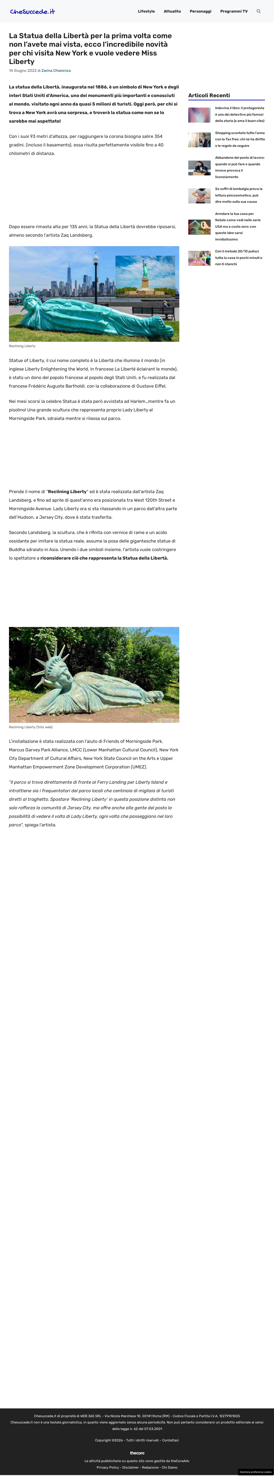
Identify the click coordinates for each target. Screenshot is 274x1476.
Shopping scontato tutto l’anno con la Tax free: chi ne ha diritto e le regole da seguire (240, 139)
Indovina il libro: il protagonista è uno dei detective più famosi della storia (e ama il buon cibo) (239, 114)
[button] (258, 11)
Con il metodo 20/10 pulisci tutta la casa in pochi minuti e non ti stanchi (238, 257)
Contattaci (170, 1440)
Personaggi (200, 11)
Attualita (172, 11)
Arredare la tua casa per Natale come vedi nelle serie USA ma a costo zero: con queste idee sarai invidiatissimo (238, 226)
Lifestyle (146, 11)
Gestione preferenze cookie (256, 1472)
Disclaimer (130, 1467)
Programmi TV (234, 11)
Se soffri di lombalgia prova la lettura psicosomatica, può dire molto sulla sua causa (239, 195)
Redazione (150, 1467)
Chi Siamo (170, 1467)
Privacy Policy (108, 1467)
